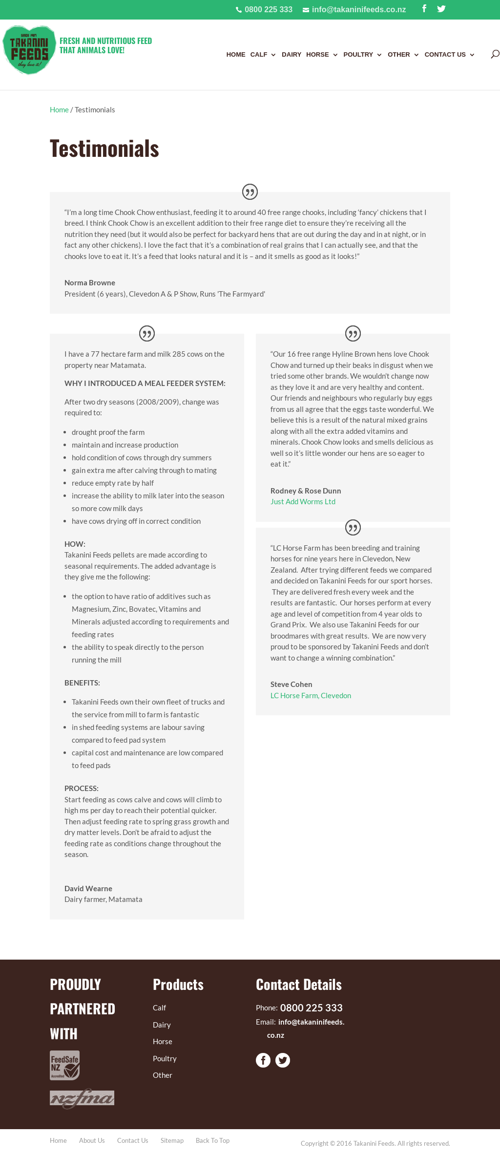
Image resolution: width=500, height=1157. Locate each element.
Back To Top (212, 1140)
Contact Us (445, 54)
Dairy (291, 54)
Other (399, 54)
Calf (259, 54)
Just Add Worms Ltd (303, 501)
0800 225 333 (268, 9)
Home (236, 54)
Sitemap (172, 1140)
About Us (92, 1140)
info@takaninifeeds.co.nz (359, 9)
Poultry (359, 54)
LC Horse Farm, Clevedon (311, 695)
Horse (317, 54)
